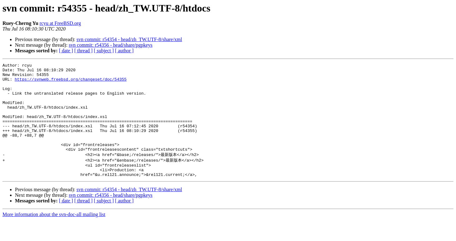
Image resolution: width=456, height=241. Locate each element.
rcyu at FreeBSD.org (60, 23)
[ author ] (124, 50)
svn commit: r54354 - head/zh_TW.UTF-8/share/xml (129, 39)
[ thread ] (83, 50)
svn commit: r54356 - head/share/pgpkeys (110, 45)
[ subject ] (104, 50)
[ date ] (66, 50)
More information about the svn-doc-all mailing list (53, 235)
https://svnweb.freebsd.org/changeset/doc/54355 (71, 83)
